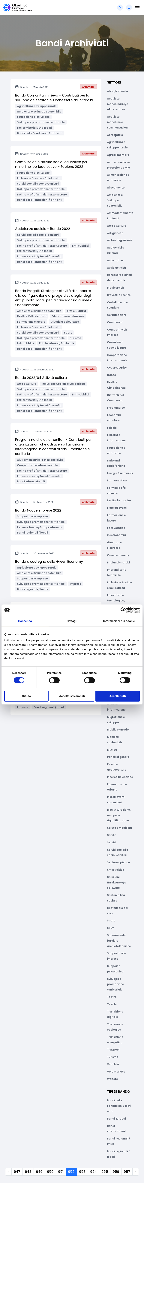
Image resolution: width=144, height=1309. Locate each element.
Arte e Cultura (116, 226)
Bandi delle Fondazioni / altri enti (119, 1105)
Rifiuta (26, 696)
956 (116, 1171)
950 (50, 1171)
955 (104, 1171)
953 (82, 1171)
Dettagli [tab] (72, 621)
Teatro (112, 997)
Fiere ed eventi (117, 508)
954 (93, 1171)
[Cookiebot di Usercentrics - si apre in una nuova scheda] (123, 610)
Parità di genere (118, 757)
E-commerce (116, 408)
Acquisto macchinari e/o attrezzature (117, 104)
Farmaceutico (117, 480)
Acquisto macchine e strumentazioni (117, 122)
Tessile (112, 1004)
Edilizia (112, 428)
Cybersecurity (117, 367)
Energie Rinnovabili (120, 473)
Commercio (115, 322)
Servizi (111, 842)
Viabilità (113, 1064)
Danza (111, 375)
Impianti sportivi (118, 562)
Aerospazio (115, 135)
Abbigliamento (117, 91)
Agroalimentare (118, 155)
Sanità (111, 835)
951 (60, 1171)
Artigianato (115, 233)
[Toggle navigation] (137, 7)
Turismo (112, 1057)
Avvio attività (116, 268)
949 (39, 1171)
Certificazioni (116, 315)
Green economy (118, 555)
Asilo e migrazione (119, 240)
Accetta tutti (117, 696)
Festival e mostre (119, 500)
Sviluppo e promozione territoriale (115, 984)
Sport (111, 920)
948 (28, 1171)
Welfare (112, 1079)
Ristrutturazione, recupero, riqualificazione (119, 815)
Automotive (115, 260)
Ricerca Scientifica (120, 777)
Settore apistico (118, 862)
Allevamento (116, 187)
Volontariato (116, 1071)
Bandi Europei (116, 1118)
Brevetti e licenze (119, 295)
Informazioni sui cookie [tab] (119, 621)
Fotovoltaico (116, 528)
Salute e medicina (119, 828)
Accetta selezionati (72, 696)
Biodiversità (115, 288)
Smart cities (115, 870)
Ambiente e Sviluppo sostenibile (115, 200)
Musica (112, 750)
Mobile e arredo (118, 729)
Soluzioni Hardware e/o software (116, 882)
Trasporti (113, 1049)
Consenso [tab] (25, 621)
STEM (110, 928)
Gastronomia (116, 535)
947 (17, 1171)
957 (127, 1171)
